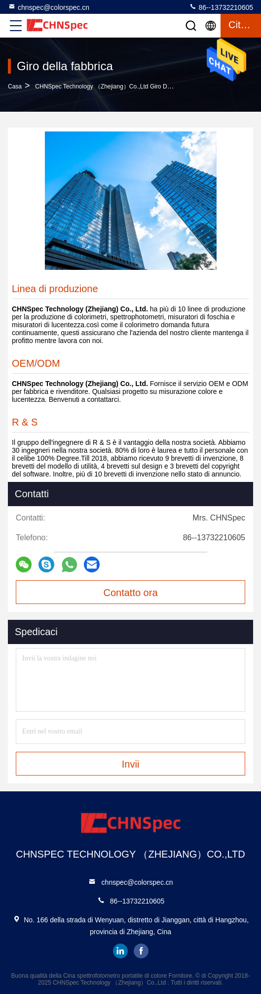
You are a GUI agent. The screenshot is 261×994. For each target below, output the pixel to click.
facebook (141, 951)
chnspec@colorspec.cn (48, 6)
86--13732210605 (221, 6)
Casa (15, 86)
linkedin (120, 951)
